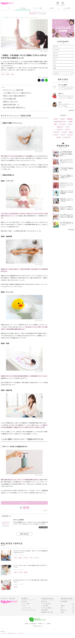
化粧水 (71, 132)
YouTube (62, 612)
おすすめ (20, 572)
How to (3, 74)
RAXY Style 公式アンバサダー (60, 121)
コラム (54, 65)
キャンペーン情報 (37, 8)
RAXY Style (23, 8)
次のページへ (24, 503)
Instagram (63, 605)
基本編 (8, 74)
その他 (54, 68)
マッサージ (36, 557)
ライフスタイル (67, 137)
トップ (8, 8)
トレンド (70, 124)
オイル (31, 557)
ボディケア (6, 72)
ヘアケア (55, 59)
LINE (62, 607)
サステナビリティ (21, 633)
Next (45, 510)
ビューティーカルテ (26, 607)
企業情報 (26, 623)
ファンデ (62, 134)
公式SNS (52, 8)
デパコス (56, 134)
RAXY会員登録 (64, 601)
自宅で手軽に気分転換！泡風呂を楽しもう (14, 107)
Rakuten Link (63, 610)
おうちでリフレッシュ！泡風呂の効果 (13, 90)
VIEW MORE (71, 110)
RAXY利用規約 (44, 610)
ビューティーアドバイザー (27, 610)
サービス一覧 (3, 633)
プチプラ (67, 129)
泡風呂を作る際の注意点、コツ (11, 104)
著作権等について (41, 623)
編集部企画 (70, 119)
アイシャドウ (62, 124)
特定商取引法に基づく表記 (47, 612)
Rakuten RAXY (7, 3)
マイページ (24, 605)
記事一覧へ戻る (24, 534)
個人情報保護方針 (33, 623)
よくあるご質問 (66, 8)
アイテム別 (25, 557)
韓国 (55, 124)
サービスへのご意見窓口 (46, 607)
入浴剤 (12, 74)
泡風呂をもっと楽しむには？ (10, 102)
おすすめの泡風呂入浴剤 (9, 99)
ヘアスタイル (59, 129)
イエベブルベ (56, 132)
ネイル (54, 62)
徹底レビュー (60, 126)
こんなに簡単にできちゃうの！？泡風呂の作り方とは (17, 93)
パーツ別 (64, 132)
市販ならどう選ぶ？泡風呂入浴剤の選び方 (14, 96)
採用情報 (48, 623)
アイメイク (55, 52)
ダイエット (70, 134)
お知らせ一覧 (44, 601)
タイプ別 (58, 137)
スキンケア (55, 46)
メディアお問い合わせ (46, 603)
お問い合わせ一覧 (11, 633)
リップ (67, 126)
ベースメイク (56, 49)
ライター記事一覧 (43, 527)
